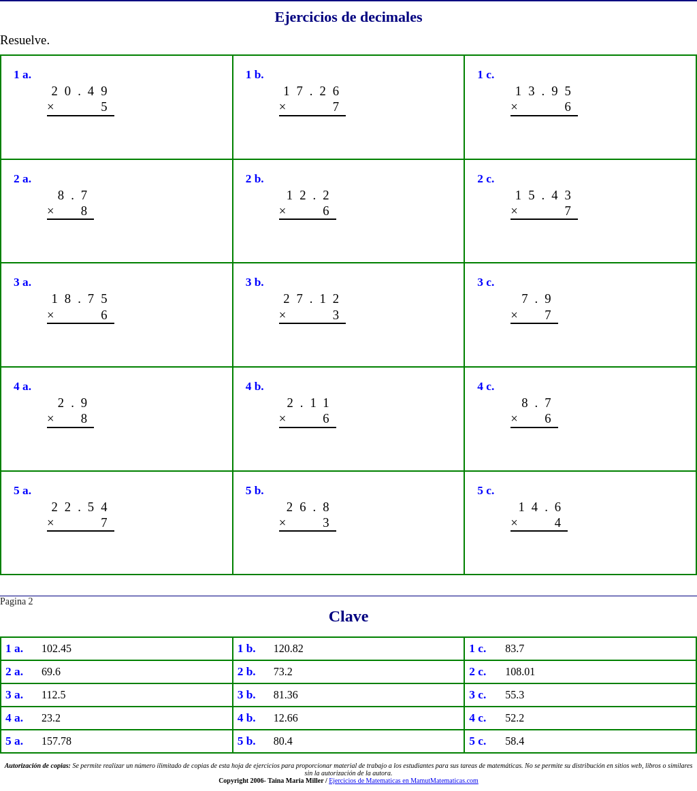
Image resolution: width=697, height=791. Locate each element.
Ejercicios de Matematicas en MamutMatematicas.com (404, 780)
